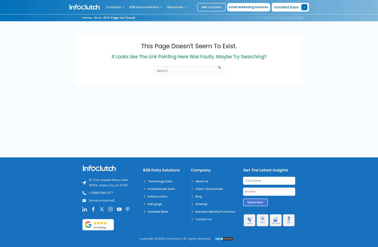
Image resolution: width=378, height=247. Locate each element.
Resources (177, 7)
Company (115, 7)
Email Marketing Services (248, 7)
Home (87, 18)
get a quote (211, 7)
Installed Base (290, 7)
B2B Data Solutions (146, 7)
